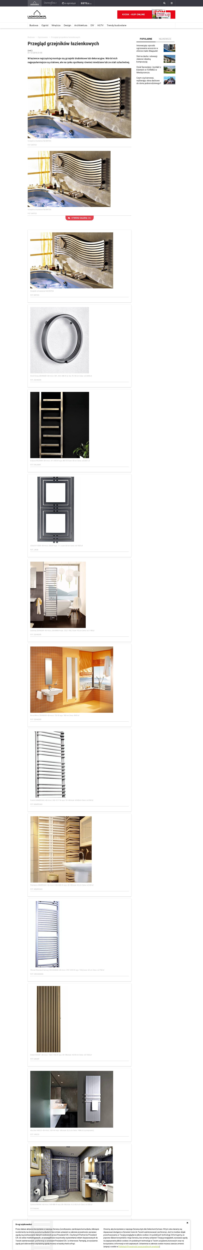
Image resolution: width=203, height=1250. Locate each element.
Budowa (33, 25)
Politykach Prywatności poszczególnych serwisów (138, 1247)
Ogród (44, 25)
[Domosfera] (50, 3)
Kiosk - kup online (146, 14)
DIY (92, 25)
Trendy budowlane (116, 25)
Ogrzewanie (43, 37)
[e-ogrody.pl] (68, 3)
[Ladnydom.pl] (35, 3)
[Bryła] (86, 3)
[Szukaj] (164, 3)
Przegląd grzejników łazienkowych (65, 37)
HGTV (100, 25)
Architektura (80, 25)
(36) (79, 218)
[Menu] (171, 3)
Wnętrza (56, 25)
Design (67, 25)
